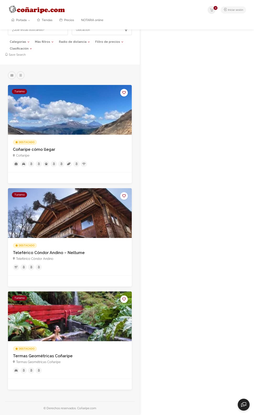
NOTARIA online (92, 20)
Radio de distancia (73, 42)
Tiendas (44, 20)
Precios (67, 20)
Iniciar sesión (232, 10)
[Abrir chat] (244, 405)
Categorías (18, 42)
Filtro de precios (107, 42)
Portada (19, 20)
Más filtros (42, 42)
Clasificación (19, 48)
